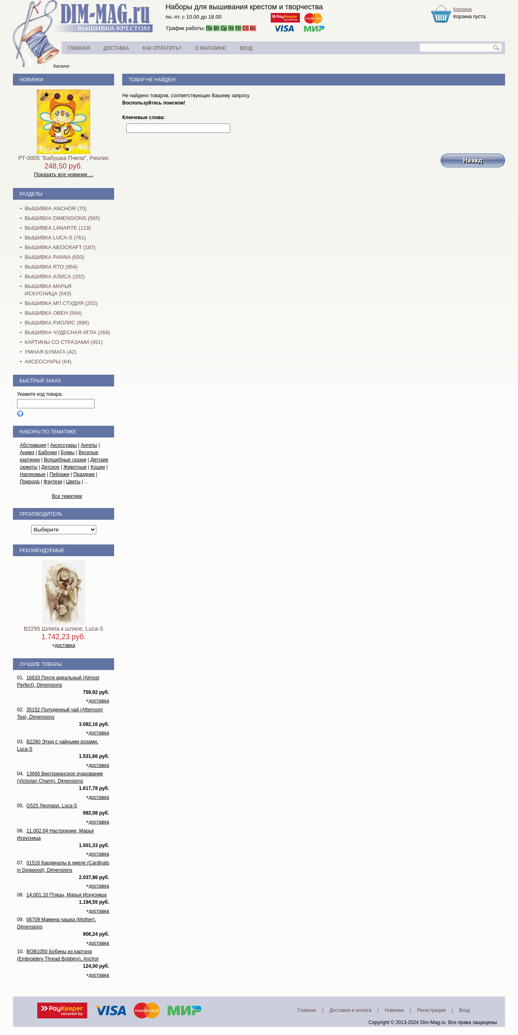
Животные (75, 467)
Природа (30, 481)
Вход (464, 1010)
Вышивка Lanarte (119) (58, 228)
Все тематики (67, 496)
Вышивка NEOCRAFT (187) (60, 247)
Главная (306, 1010)
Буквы (67, 452)
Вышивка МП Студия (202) (61, 303)
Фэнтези (53, 481)
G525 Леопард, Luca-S (51, 806)
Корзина (462, 9)
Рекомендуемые (41, 550)
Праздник (84, 474)
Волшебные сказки (65, 460)
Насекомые (33, 474)
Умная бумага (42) (50, 352)
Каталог (61, 66)
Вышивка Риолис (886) (57, 323)
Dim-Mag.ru (433, 1022)
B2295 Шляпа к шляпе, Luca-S (64, 628)
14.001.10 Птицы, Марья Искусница (66, 895)
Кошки (98, 467)
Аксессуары (63, 445)
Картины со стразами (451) (64, 342)
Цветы (73, 481)
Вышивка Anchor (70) (56, 208)
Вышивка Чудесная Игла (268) (67, 332)
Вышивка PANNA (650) (54, 257)
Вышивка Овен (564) (53, 313)
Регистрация (431, 1010)
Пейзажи (59, 474)
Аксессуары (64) (48, 362)
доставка (65, 645)
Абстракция (33, 445)
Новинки (31, 80)
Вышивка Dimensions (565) (62, 218)
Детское (50, 467)
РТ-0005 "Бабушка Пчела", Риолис (63, 158)
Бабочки (47, 452)
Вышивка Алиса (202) (55, 276)
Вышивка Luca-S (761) (55, 238)
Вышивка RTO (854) (51, 267)
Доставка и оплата (350, 1010)
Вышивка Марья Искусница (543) (48, 290)
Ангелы (89, 445)
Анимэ (27, 452)
